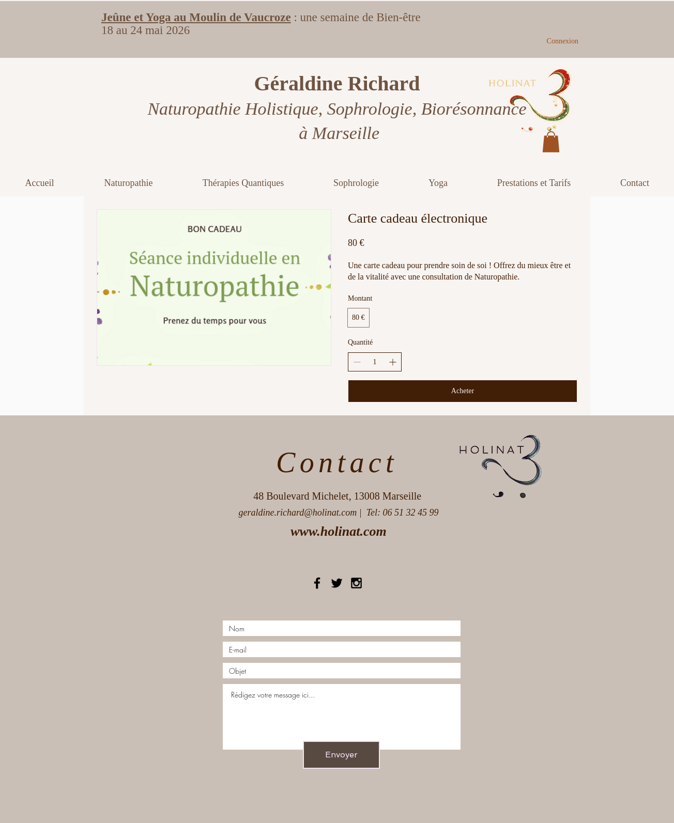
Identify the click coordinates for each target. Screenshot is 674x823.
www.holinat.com (338, 531)
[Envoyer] (341, 755)
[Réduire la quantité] (356, 362)
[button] (551, 141)
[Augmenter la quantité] (392, 362)
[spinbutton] (374, 362)
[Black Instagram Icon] (356, 583)
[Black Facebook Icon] (317, 583)
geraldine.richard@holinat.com (297, 512)
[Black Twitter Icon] (336, 583)
